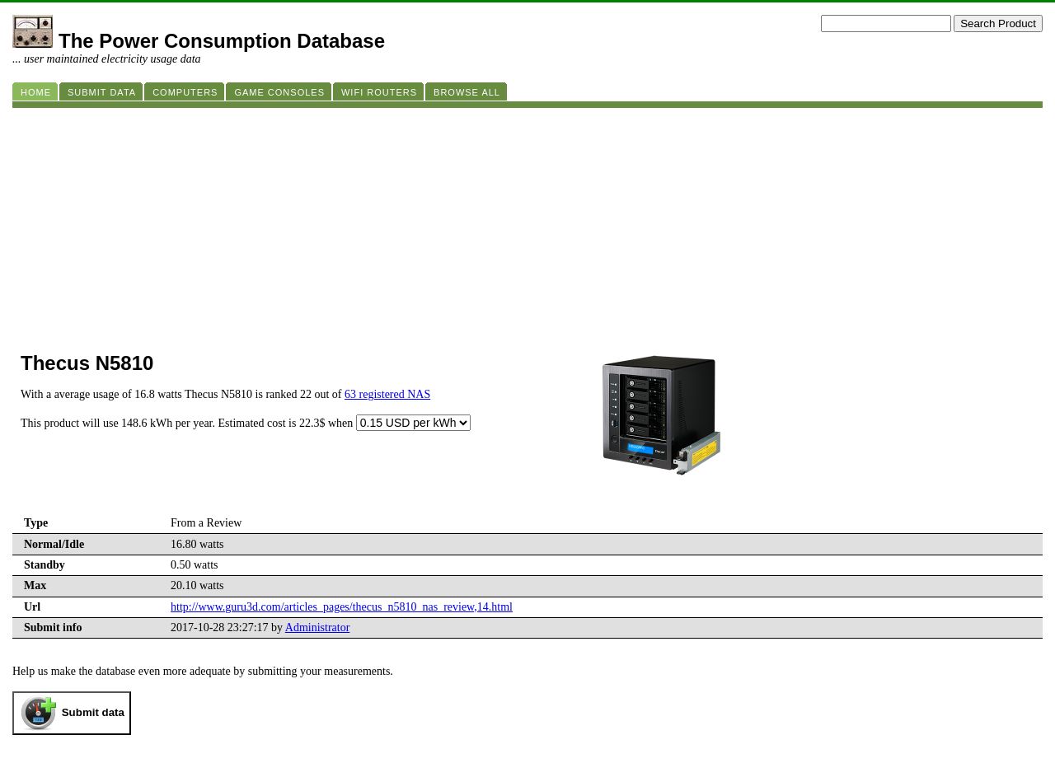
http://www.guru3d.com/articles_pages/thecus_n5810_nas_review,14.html (342, 607)
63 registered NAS (387, 394)
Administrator (317, 627)
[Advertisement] (506, 223)
